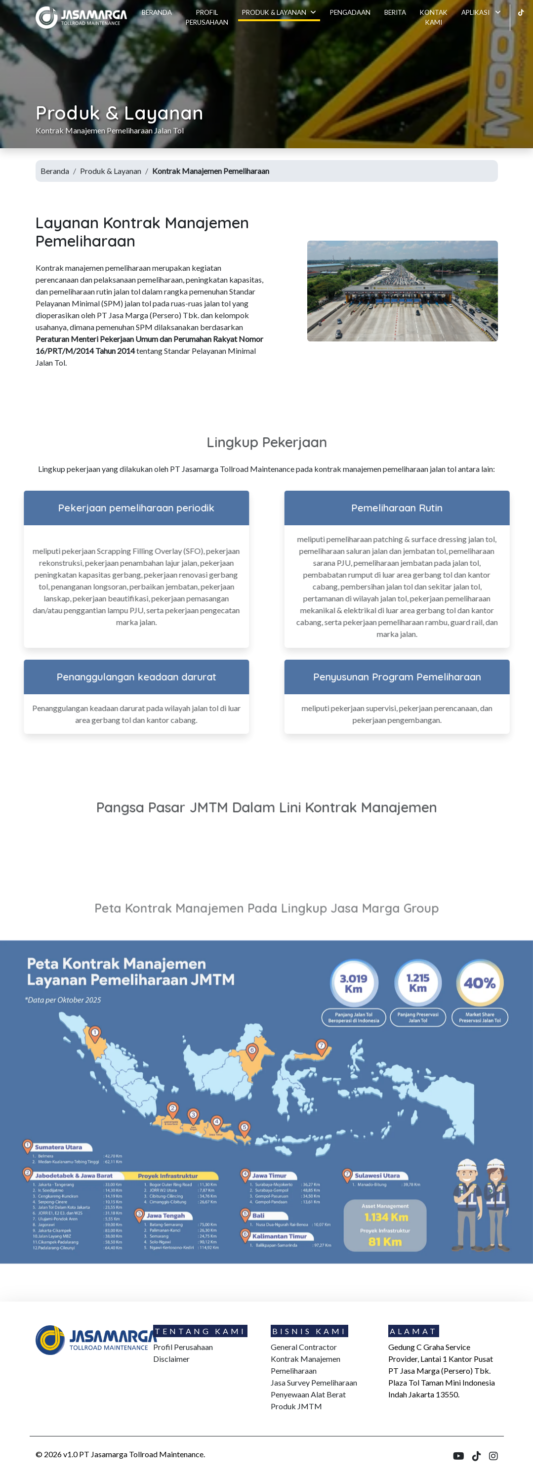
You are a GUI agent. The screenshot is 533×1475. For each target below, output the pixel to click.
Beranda (157, 12)
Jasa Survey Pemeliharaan (314, 1382)
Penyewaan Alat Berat (308, 1394)
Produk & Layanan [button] (279, 12)
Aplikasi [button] (481, 12)
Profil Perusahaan (207, 17)
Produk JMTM (296, 1406)
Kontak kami (434, 17)
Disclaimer (171, 1358)
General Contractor (304, 1346)
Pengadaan (350, 12)
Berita (395, 12)
